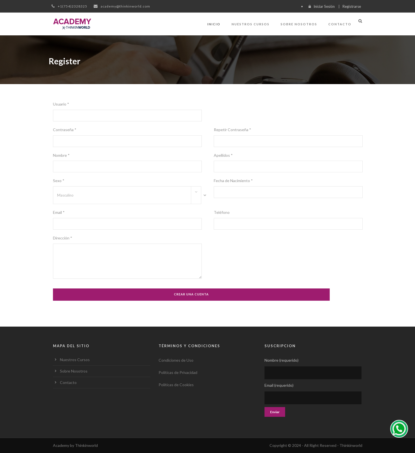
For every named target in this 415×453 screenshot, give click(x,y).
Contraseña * (64, 129)
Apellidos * (223, 155)
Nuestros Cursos (251, 24)
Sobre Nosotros (299, 24)
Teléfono (222, 212)
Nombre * (61, 155)
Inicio (213, 24)
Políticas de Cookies (176, 384)
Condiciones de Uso (176, 360)
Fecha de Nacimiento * (233, 180)
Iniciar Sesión (324, 6)
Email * (59, 212)
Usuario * (61, 104)
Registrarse (352, 6)
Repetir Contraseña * (232, 129)
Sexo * (58, 180)
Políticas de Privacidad (178, 372)
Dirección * (62, 238)
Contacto (339, 24)
